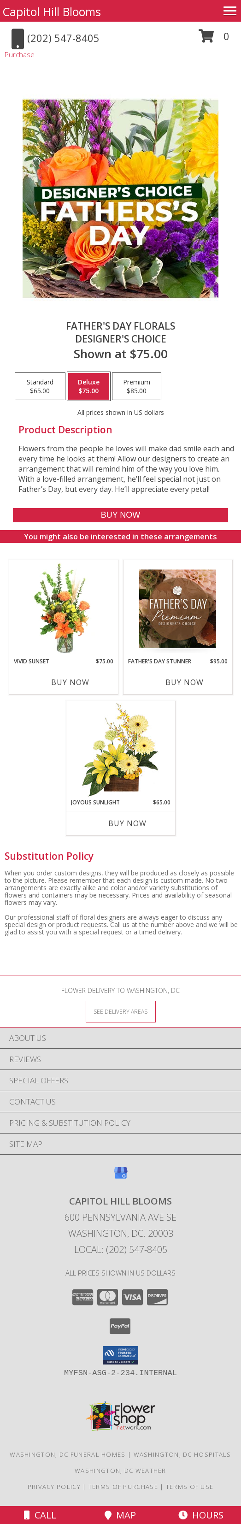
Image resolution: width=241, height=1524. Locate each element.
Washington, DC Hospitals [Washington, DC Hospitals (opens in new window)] (182, 1454)
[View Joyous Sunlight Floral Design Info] (120, 750)
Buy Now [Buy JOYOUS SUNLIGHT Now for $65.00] (127, 823)
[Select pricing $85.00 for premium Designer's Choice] (136, 386)
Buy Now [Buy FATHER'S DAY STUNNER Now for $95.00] (184, 682)
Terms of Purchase (123, 1487)
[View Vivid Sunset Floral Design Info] (63, 608)
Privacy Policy (54, 1487)
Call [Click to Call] (40, 1515)
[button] (214, 39)
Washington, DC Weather (120, 1470)
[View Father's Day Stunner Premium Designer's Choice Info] (177, 608)
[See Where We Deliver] (121, 1011)
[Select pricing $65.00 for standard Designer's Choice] (40, 386)
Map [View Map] (120, 1515)
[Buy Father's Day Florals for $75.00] (121, 515)
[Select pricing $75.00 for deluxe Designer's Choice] (88, 386)
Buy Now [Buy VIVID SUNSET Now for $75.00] (70, 682)
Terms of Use (190, 1487)
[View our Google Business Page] (120, 1177)
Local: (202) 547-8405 (120, 1249)
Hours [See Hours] (200, 1515)
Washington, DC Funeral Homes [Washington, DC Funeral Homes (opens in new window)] (67, 1454)
